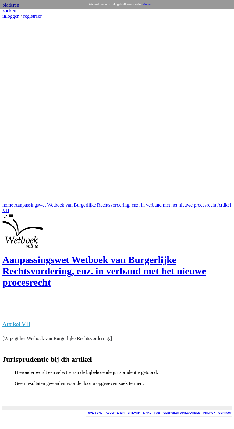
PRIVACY (209, 412)
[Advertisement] (20, 110)
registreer (32, 16)
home (7, 204)
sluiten (147, 4)
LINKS (147, 412)
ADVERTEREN (115, 412)
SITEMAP (134, 412)
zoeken (9, 10)
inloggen (11, 16)
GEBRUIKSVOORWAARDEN (181, 412)
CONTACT (225, 412)
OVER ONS (95, 412)
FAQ (157, 412)
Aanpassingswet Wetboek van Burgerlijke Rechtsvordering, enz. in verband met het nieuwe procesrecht (115, 204)
